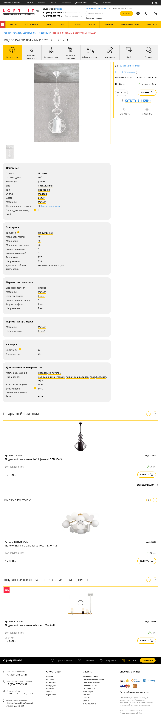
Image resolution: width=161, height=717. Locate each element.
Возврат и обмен (90, 686)
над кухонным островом (51, 376)
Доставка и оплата (11, 2)
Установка (66, 2)
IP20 (40, 384)
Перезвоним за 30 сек (96, 8)
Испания (42, 173)
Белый (41, 197)
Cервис (87, 671)
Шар (40, 304)
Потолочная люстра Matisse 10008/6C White (31, 545)
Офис (41, 380)
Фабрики (50, 680)
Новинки (50, 689)
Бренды (95, 2)
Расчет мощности (50, 206)
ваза (40, 396)
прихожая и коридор (77, 376)
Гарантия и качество (91, 683)
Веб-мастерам (89, 689)
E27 (40, 257)
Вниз (40, 308)
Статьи (86, 701)
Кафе (92, 376)
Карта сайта (51, 695)
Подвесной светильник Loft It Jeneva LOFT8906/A (33, 459)
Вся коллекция (147, 485)
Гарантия (28, 2)
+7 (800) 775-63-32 (62, 12)
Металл (42, 201)
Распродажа (51, 686)
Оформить (148, 660)
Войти (155, 3)
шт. (126, 660)
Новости (86, 698)
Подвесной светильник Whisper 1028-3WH (30, 625)
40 (39, 240)
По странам (51, 683)
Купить (147, 92)
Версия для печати (130, 66)
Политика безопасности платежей (134, 692)
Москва (58, 9)
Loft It (41, 177)
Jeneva (41, 181)
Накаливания (45, 232)
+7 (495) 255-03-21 (62, 15)
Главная (7, 32)
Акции (49, 692)
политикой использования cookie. (135, 705)
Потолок (42, 372)
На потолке (54, 372)
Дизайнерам (81, 2)
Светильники (29, 32)
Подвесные (44, 32)
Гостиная (101, 376)
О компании (53, 671)
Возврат (41, 2)
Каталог (2, 24)
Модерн (42, 193)
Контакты (107, 2)
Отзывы (53, 2)
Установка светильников (93, 680)
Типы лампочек (89, 704)
